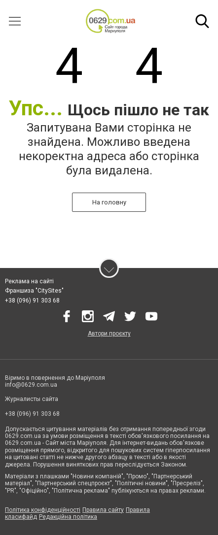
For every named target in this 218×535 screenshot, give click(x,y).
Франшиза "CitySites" (34, 290)
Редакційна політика (68, 516)
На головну (109, 202)
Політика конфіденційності (42, 509)
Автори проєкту (109, 333)
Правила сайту (103, 509)
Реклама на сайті (29, 281)
